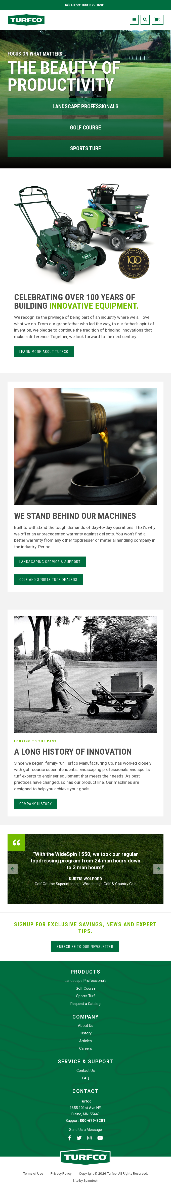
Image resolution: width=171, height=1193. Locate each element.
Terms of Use (33, 1173)
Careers (85, 1048)
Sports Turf (85, 148)
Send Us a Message (85, 1129)
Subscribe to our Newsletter (85, 947)
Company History (35, 804)
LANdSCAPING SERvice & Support (50, 562)
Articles (85, 1041)
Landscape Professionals (85, 106)
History (86, 1033)
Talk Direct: (84, 5)
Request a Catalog (85, 1003)
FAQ (85, 1078)
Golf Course (85, 127)
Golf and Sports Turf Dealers (48, 580)
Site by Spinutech (85, 1180)
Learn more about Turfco (44, 352)
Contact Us (85, 1070)
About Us (85, 1025)
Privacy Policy (61, 1173)
